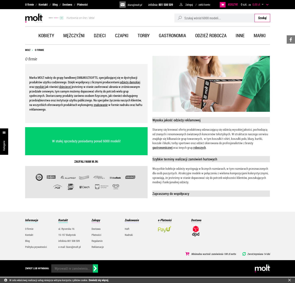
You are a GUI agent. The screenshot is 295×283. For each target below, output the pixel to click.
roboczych (199, 147)
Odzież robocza (210, 35)
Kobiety (46, 35)
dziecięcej (65, 87)
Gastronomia (172, 35)
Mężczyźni (74, 35)
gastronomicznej (162, 147)
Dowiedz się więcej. (99, 280)
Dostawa (67, 4)
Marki (260, 35)
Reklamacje (98, 247)
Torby (144, 35)
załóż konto (204, 4)
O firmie (29, 4)
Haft (127, 229)
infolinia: (160, 4)
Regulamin (97, 241)
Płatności (82, 4)
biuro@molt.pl (135, 5)
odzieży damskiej (130, 82)
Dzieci (100, 35)
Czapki (122, 35)
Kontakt (43, 4)
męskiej (39, 87)
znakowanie (101, 105)
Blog (55, 4)
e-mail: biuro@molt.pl (69, 247)
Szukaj (262, 18)
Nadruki (129, 235)
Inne (240, 35)
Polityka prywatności (36, 247)
